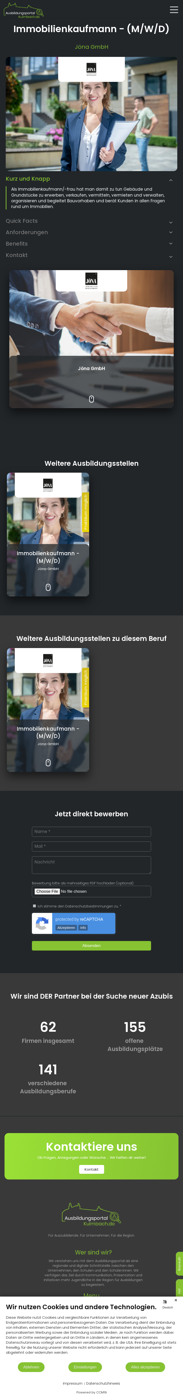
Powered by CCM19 (91, 1392)
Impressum (72, 1383)
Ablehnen (31, 1367)
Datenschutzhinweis (103, 1383)
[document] (91, 1332)
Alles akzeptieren (145, 1367)
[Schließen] (175, 1300)
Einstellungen (85, 1367)
